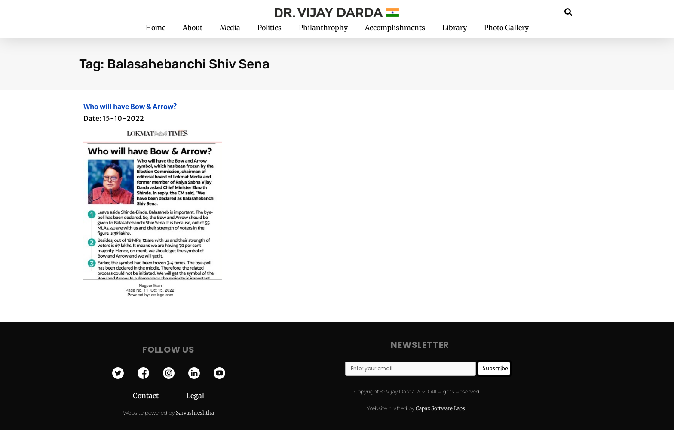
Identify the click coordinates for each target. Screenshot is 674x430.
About (192, 27)
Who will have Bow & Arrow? (130, 106)
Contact (159, 395)
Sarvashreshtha (195, 412)
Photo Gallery (506, 27)
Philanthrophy (323, 27)
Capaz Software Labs (440, 408)
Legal (195, 395)
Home (155, 27)
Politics (269, 27)
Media (230, 27)
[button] (568, 12)
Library (454, 27)
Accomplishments (395, 27)
